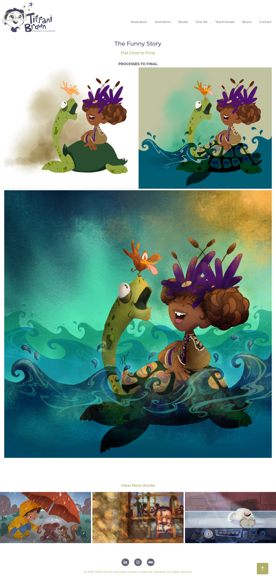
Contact (265, 22)
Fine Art (202, 22)
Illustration (139, 22)
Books (183, 22)
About (247, 22)
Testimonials (224, 22)
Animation (163, 22)
